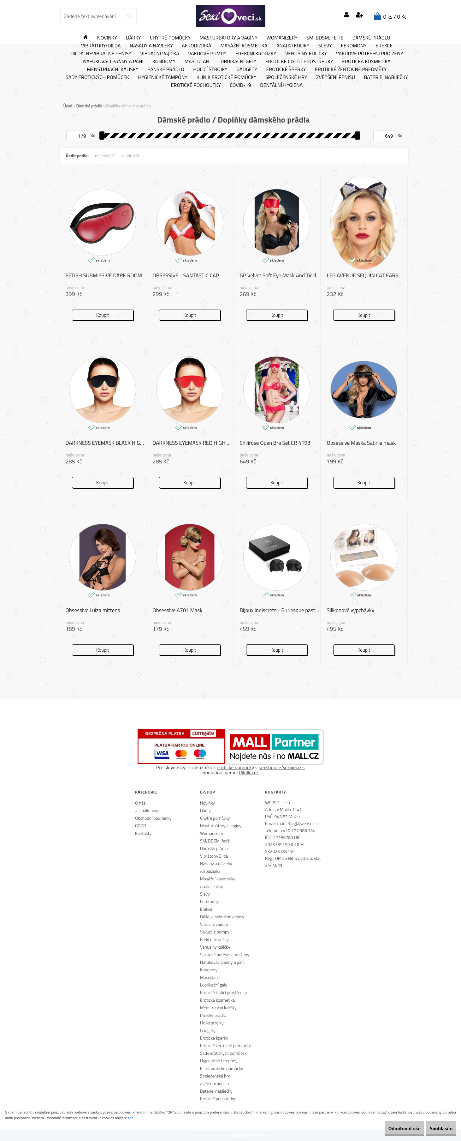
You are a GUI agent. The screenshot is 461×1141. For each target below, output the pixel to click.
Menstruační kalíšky (113, 69)
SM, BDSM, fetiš (324, 37)
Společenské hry (286, 77)
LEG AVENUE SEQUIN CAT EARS (363, 276)
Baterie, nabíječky (386, 77)
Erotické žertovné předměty (351, 69)
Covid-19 (240, 85)
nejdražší (130, 155)
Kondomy (163, 61)
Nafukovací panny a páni (113, 61)
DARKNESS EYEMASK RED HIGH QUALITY (193, 443)
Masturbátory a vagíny (228, 37)
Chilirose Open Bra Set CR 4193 (275, 443)
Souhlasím (436, 1128)
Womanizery (282, 37)
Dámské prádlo (371, 37)
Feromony (353, 45)
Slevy (325, 45)
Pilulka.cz (248, 772)
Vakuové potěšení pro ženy (369, 53)
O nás (140, 803)
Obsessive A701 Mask (178, 611)
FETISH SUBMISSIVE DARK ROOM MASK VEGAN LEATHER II (106, 276)
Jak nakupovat (148, 810)
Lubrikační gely (237, 61)
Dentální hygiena (281, 85)
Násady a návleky (151, 45)
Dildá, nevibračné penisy (100, 53)
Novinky (107, 37)
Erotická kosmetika (366, 61)
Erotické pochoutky (196, 85)
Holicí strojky (210, 69)
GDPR (140, 825)
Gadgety (246, 69)
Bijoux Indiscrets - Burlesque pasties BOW (280, 611)
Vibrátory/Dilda (101, 45)
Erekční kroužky (255, 53)
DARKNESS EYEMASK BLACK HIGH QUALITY (106, 443)
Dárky (133, 37)
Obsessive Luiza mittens (93, 611)
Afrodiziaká (196, 45)
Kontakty (143, 833)
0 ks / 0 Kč (395, 17)
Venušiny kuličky (306, 53)
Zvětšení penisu (335, 77)
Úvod (67, 106)
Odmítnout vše (391, 1128)
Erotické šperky (286, 69)
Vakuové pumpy (207, 53)
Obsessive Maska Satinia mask (361, 443)
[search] (129, 16)
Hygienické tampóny (162, 77)
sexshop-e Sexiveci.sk (282, 767)
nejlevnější (105, 155)
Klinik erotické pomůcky (227, 77)
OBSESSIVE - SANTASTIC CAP (186, 276)
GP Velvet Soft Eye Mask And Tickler (280, 276)
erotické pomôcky (235, 767)
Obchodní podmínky (153, 818)
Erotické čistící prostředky (299, 61)
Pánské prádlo (165, 69)
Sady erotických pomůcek (97, 77)
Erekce (384, 45)
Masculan (197, 61)
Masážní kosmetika (243, 45)
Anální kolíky (293, 45)
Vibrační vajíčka (159, 53)
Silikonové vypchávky (351, 611)
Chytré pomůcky (170, 37)
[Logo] (230, 16)
